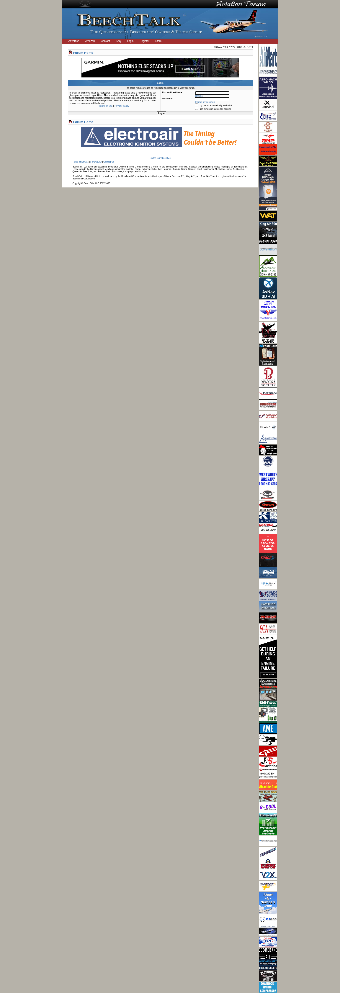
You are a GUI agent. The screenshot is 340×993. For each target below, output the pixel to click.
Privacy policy (121, 106)
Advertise (73, 41)
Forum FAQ (96, 162)
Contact (105, 41)
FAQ (118, 41)
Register (144, 41)
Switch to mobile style (160, 158)
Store (158, 41)
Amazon (90, 41)
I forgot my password (205, 102)
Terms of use (106, 106)
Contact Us (108, 162)
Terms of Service (80, 162)
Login (130, 41)
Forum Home (83, 52)
